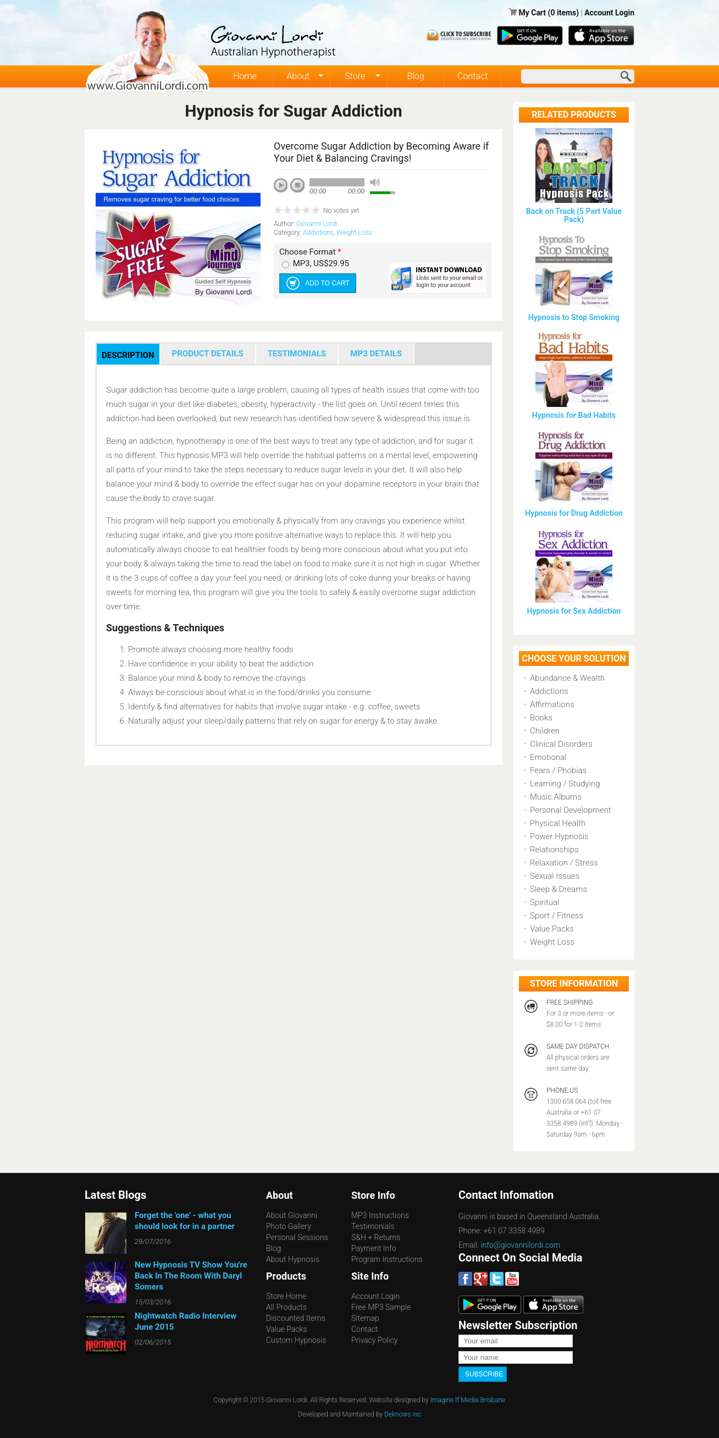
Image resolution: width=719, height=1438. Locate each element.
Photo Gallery (288, 1226)
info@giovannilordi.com (521, 1245)
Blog (415, 76)
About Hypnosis (292, 1259)
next (330, 200)
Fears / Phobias (558, 770)
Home (245, 76)
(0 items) (563, 12)
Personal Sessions (297, 1237)
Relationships (554, 850)
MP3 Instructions (380, 1215)
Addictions (318, 232)
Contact (472, 76)
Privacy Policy (374, 1340)
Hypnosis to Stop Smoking (574, 317)
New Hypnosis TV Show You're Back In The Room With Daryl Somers (191, 1276)
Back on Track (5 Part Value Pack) (574, 215)
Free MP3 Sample (381, 1307)
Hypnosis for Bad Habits (574, 415)
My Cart (532, 12)
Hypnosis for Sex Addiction (574, 611)
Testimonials (373, 1226)
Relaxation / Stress (564, 863)
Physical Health (557, 823)
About (299, 76)
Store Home (286, 1296)
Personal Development (570, 810)
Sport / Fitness (556, 916)
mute (375, 182)
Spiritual (544, 902)
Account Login (609, 12)
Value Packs (552, 929)
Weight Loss (354, 232)
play (285, 189)
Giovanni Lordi (317, 224)
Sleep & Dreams (558, 889)
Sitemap (365, 1318)
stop (298, 186)
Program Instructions (386, 1259)
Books (541, 718)
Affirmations (552, 704)
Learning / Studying (565, 784)
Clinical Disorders (561, 744)
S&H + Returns (375, 1237)
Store (355, 76)
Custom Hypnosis (296, 1340)
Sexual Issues (554, 876)
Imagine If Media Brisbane (468, 1400)
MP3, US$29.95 (321, 263)
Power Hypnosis (559, 836)
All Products (286, 1307)
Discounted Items (295, 1318)
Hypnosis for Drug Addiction (574, 513)
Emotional (548, 757)
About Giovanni (291, 1215)
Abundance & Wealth (567, 678)
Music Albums (556, 797)
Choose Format (310, 252)
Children (545, 731)
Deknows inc (402, 1414)
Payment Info (373, 1248)
